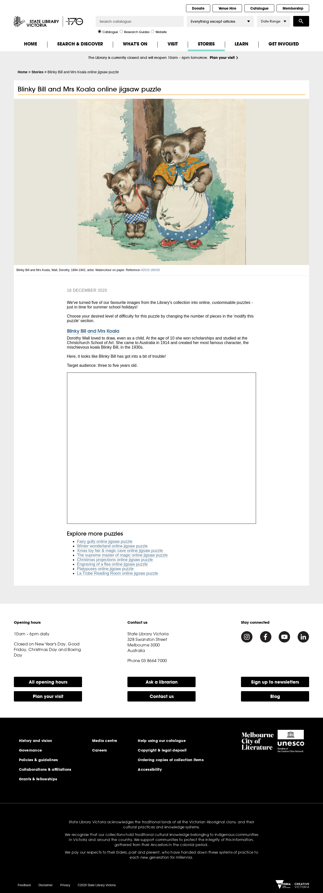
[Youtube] (284, 637)
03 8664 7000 (154, 660)
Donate (198, 8)
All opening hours (48, 682)
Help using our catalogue (162, 740)
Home (30, 44)
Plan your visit (222, 57)
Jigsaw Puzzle (161, 448)
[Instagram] (247, 637)
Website (159, 31)
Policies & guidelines (38, 760)
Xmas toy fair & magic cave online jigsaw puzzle (120, 550)
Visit (173, 44)
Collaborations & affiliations (45, 769)
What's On (135, 44)
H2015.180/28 (150, 270)
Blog (275, 696)
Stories (206, 44)
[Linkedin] (303, 637)
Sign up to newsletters (275, 682)
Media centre (104, 740)
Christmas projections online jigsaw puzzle (115, 560)
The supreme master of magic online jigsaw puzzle (122, 555)
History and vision (35, 740)
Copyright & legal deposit (162, 750)
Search (301, 21)
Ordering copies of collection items (171, 760)
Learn (241, 44)
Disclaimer (46, 885)
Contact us (162, 696)
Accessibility (150, 769)
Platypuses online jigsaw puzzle (105, 569)
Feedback (24, 885)
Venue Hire (227, 8)
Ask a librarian (162, 682)
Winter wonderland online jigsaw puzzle (112, 546)
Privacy (65, 885)
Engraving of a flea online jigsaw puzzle (112, 564)
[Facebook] (266, 637)
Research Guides (134, 31)
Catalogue (259, 8)
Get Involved (283, 44)
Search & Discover (80, 44)
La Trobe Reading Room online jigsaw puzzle (117, 573)
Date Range (273, 21)
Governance (30, 750)
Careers (99, 750)
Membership (293, 8)
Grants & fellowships (38, 779)
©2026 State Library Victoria (97, 885)
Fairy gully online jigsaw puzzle (104, 541)
